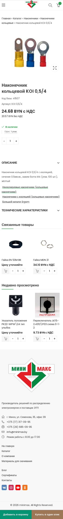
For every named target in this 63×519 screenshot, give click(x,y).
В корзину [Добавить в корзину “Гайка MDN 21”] (37, 271)
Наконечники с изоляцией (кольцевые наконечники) (31, 196)
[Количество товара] (10, 141)
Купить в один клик (47, 514)
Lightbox (55, 68)
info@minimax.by (17, 432)
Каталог (17, 18)
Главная (6, 18)
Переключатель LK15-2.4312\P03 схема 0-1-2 (46, 324)
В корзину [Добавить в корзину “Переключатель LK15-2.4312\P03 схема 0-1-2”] (37, 339)
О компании (8, 456)
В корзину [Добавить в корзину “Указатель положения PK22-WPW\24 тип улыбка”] (5, 339)
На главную (8, 446)
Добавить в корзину (15, 514)
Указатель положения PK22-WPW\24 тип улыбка (14, 324)
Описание (9, 163)
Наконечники (31, 18)
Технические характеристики (25, 210)
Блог (4, 470)
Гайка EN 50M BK (11, 260)
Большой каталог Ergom (15, 201)
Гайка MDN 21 (41, 260)
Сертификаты (9, 475)
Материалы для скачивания (17, 461)
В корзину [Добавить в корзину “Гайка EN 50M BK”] (5, 271)
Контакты (7, 480)
